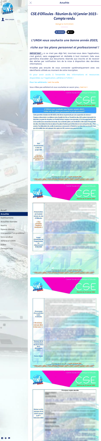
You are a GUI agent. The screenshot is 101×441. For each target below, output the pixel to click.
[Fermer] (31, 3)
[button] (7, 19)
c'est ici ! (83, 87)
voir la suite (53, 82)
